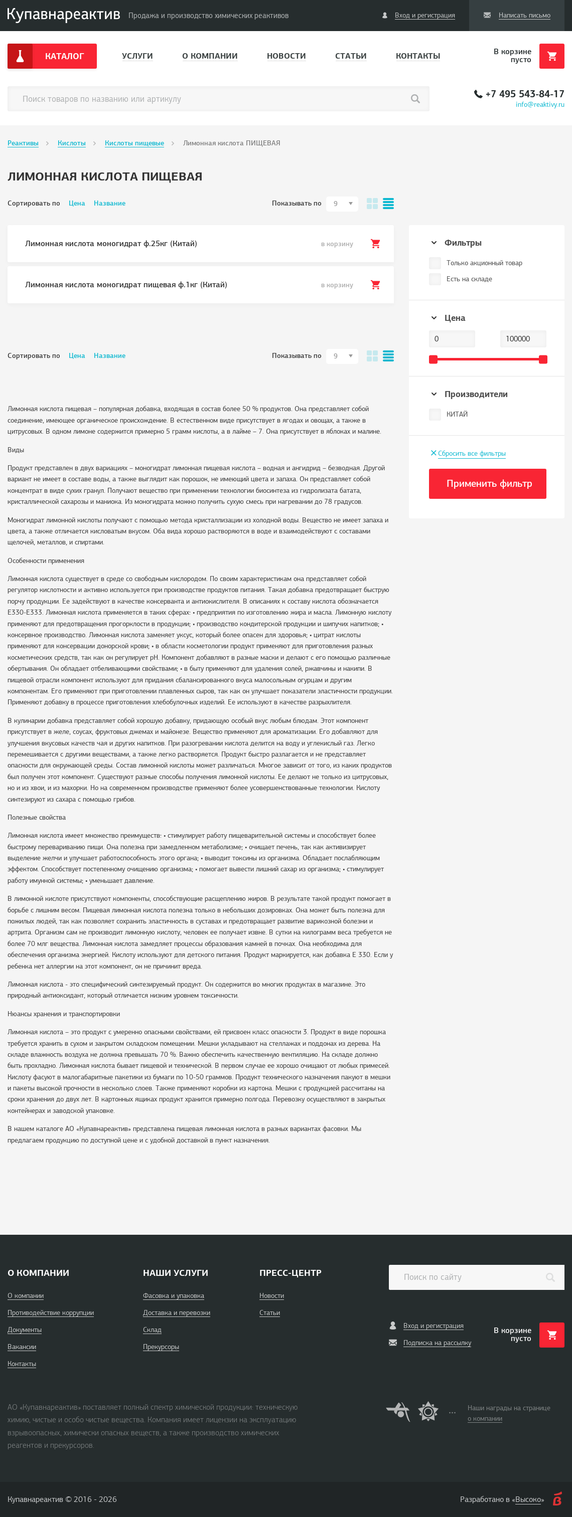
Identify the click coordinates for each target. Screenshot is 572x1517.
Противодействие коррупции (51, 1312)
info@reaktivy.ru (540, 104)
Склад (152, 1329)
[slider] (433, 359)
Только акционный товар (484, 263)
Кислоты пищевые (134, 143)
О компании (210, 56)
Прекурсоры (161, 1347)
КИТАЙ (457, 414)
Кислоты (72, 143)
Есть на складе (469, 279)
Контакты (418, 56)
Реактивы (23, 143)
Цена (77, 203)
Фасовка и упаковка (173, 1295)
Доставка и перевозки (176, 1312)
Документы (25, 1329)
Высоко (528, 1499)
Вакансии (22, 1347)
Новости (286, 56)
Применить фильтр (489, 483)
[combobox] (342, 204)
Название (109, 203)
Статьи (351, 56)
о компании (485, 1418)
